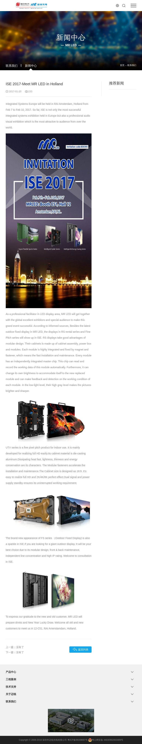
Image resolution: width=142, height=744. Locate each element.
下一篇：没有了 (15, 652)
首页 (122, 65)
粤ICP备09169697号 (77, 740)
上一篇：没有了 (15, 647)
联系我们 (12, 65)
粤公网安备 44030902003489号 (105, 740)
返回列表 (80, 649)
